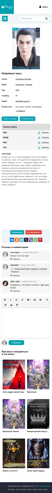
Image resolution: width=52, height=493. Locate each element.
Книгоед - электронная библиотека (7, 7)
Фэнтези (29, 85)
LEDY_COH (14, 282)
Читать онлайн (10, 119)
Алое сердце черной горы (13, 392)
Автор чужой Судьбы (36, 471)
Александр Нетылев (23, 79)
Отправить (16, 343)
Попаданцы (20, 85)
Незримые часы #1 (23, 101)
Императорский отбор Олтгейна (38, 431)
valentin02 (14, 265)
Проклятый (31, 392)
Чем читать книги (42, 486)
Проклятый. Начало (11, 431)
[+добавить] (20, 111)
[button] (4, 299)
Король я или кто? (10, 471)
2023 (17, 90)
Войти (43, 7)
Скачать (45, 132)
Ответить (16, 259)
